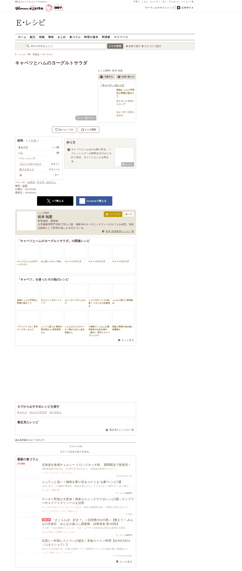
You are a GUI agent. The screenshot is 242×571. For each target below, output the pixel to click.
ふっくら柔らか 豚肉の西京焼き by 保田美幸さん (52, 322)
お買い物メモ (125, 77)
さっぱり (46, 490)
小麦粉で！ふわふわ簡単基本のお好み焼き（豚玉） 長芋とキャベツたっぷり (99, 323)
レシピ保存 (90, 129)
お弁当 (31, 182)
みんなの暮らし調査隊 (52, 532)
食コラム (75, 37)
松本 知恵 (117, 70)
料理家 (106, 37)
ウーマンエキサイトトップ (159, 7)
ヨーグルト (55, 412)
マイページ (121, 37)
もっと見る (128, 340)
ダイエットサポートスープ (52, 294)
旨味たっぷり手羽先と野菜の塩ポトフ (28, 294)
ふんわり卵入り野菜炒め (123, 294)
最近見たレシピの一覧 (121, 429)
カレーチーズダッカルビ (76, 294)
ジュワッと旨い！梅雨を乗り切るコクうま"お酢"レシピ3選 (81, 482)
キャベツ (22, 412)
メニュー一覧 (187, 2)
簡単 (51, 37)
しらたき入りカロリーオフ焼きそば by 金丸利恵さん (76, 322)
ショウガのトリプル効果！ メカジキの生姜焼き (99, 295)
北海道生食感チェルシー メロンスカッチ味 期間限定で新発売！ (86, 464)
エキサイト (187, 7)
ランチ (59, 553)
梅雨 (54, 490)
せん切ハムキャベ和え (52, 254)
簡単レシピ (73, 511)
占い (165, 2)
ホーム (22, 37)
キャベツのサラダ (76, 254)
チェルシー (55, 473)
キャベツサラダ (38, 412)
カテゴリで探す (152, 46)
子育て (136, 2)
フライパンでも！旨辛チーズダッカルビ (28, 320)
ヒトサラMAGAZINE (122, 556)
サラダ (63, 511)
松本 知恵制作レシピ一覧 (120, 231)
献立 (33, 37)
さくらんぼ (69, 532)
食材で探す (135, 46)
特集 (42, 37)
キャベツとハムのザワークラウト (28, 255)
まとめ (61, 37)
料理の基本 (91, 37)
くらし (145, 2)
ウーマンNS (67, 473)
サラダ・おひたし (46, 182)
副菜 (24, 185)
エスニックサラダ (50, 511)
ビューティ (155, 2)
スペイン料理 (48, 553)
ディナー (68, 553)
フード (45, 473)
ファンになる (113, 215)
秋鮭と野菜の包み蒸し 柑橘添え (123, 320)
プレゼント (174, 2)
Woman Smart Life (124, 476)
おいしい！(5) (66, 129)
